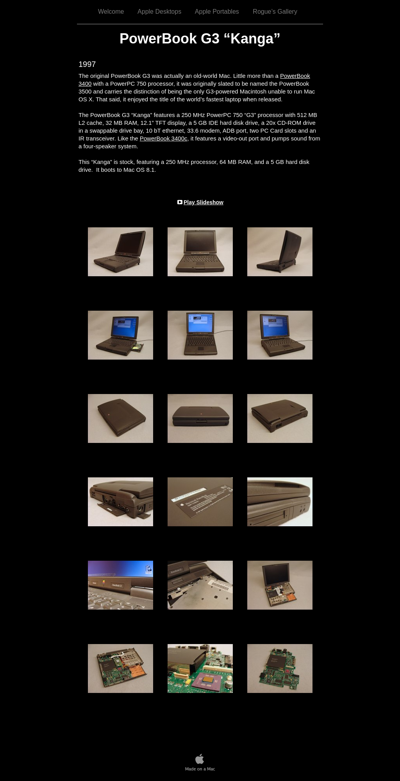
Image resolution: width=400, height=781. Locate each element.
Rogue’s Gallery (275, 11)
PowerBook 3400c (164, 138)
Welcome (111, 11)
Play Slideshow (203, 202)
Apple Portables (217, 11)
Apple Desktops (159, 11)
